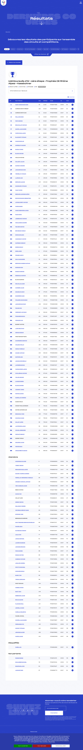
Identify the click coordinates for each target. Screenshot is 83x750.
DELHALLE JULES (20, 286)
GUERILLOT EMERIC (20, 400)
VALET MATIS (18, 193)
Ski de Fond (22, 51)
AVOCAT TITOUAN (20, 631)
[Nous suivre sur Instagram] (23, 711)
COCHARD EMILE (19, 574)
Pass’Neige (35, 732)
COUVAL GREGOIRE (20, 433)
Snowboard (75, 51)
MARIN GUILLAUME (20, 136)
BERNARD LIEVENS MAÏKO (22, 197)
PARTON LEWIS (19, 396)
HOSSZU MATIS (19, 590)
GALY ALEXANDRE (20, 262)
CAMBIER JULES (19, 290)
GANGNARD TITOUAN (21, 189)
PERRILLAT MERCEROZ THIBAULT (24, 480)
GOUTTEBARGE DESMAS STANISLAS (24, 525)
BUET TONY (18, 594)
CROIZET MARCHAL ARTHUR (22, 484)
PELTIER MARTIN (19, 229)
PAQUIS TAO (18, 311)
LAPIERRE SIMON (20, 368)
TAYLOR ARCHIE (19, 380)
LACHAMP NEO (19, 673)
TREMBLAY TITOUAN (20, 176)
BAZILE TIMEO (19, 152)
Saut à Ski (48, 51)
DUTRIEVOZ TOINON (20, 533)
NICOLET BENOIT (20, 437)
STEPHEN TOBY (19, 517)
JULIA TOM (18, 537)
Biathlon (15, 51)
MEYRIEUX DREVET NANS (22, 513)
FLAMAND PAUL (19, 606)
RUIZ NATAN (18, 217)
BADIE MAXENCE (19, 274)
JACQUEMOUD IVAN (20, 172)
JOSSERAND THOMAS (21, 221)
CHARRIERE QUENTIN (21, 343)
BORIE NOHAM (19, 250)
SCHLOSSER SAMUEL (20, 665)
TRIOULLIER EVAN (20, 582)
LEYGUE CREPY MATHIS (21, 205)
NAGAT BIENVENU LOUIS (21, 213)
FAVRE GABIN (19, 209)
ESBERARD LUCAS (20, 598)
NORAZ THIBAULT (20, 351)
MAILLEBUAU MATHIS (21, 376)
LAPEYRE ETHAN (19, 331)
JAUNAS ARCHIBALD (20, 364)
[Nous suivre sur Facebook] (11, 711)
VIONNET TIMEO (19, 392)
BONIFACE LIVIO (19, 669)
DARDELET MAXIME (20, 148)
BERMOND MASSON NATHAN (22, 266)
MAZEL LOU (18, 650)
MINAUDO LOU (19, 323)
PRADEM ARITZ (19, 258)
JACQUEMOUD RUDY (20, 307)
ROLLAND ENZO (19, 119)
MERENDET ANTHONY (21, 315)
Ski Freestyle (67, 51)
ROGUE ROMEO (19, 661)
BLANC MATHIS (19, 156)
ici (63, 718)
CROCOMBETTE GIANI (21, 453)
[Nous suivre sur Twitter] (17, 711)
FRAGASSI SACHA (20, 319)
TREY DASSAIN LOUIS (21, 488)
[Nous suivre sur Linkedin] (36, 711)
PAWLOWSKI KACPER (21, 225)
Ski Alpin (9, 51)
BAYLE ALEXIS (19, 602)
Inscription (71, 711)
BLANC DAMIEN (19, 388)
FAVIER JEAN (18, 529)
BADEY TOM (18, 578)
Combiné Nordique (57, 51)
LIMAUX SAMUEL (19, 541)
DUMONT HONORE (20, 168)
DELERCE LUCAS (19, 445)
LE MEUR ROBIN (19, 384)
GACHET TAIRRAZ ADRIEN (22, 476)
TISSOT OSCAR (19, 468)
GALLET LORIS (19, 425)
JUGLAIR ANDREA (20, 566)
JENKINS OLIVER (20, 635)
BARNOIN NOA (19, 270)
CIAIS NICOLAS (19, 144)
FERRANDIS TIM (19, 627)
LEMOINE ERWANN (20, 549)
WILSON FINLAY (19, 347)
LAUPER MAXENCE (20, 545)
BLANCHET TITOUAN (20, 140)
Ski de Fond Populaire (32, 51)
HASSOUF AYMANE (20, 562)
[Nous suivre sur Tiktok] (30, 711)
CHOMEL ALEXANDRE (21, 623)
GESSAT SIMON (19, 505)
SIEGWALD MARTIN (20, 278)
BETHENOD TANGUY (20, 233)
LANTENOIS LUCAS (20, 429)
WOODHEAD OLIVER (20, 464)
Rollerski (41, 51)
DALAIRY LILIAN (19, 164)
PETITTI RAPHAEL (20, 570)
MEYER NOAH (18, 449)
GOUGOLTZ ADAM (19, 294)
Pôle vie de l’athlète (60, 732)
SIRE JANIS (18, 254)
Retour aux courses (14, 65)
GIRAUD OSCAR (19, 335)
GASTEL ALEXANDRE (20, 132)
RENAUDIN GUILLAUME (21, 472)
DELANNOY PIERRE (20, 509)
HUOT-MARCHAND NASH (21, 107)
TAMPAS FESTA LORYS (21, 372)
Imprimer (71, 100)
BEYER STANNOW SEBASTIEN (23, 201)
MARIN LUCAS (19, 639)
